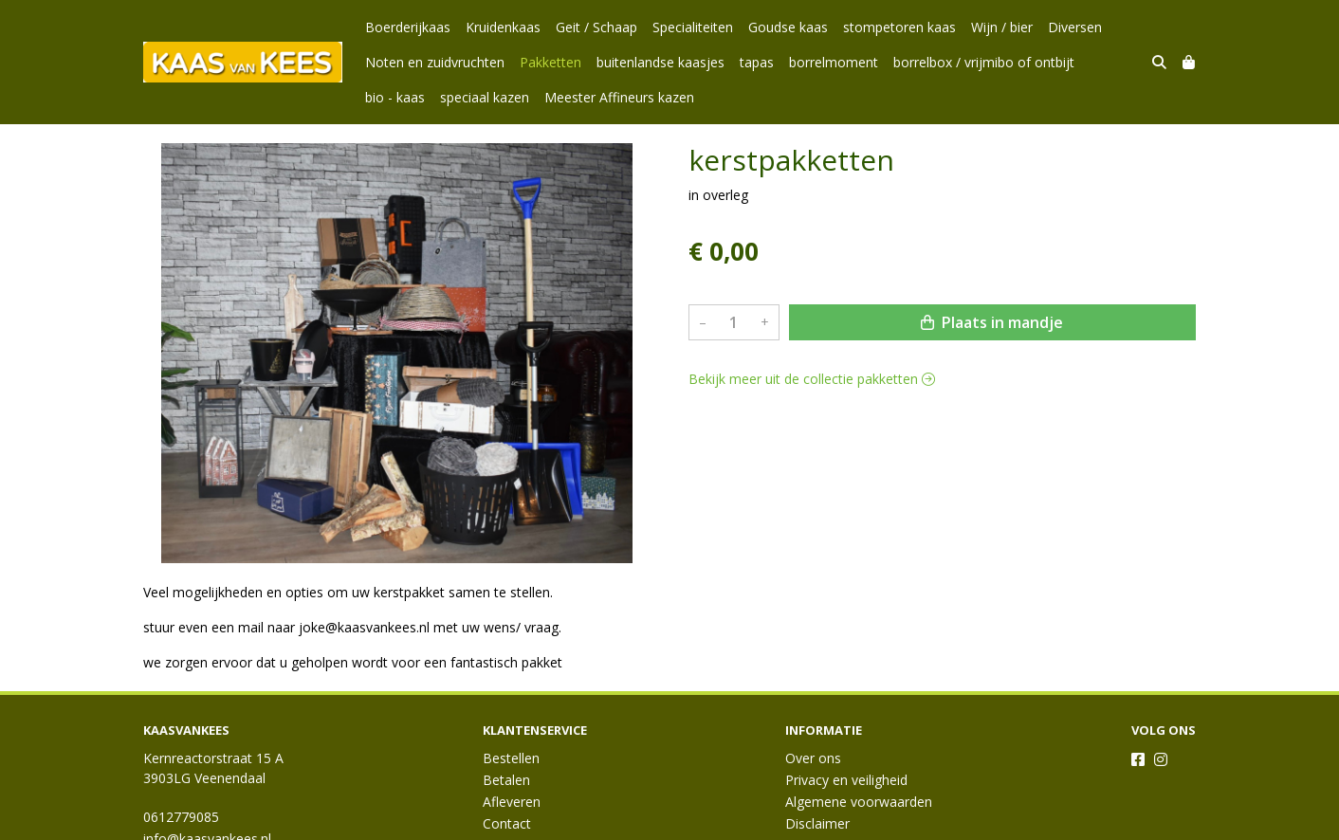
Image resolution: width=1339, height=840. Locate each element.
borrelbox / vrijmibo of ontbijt (983, 62)
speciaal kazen (484, 97)
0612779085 (181, 817)
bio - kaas (395, 97)
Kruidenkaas (503, 27)
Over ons (813, 758)
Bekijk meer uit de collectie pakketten (811, 379)
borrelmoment (833, 62)
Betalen (506, 780)
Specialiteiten (692, 27)
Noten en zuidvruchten (434, 62)
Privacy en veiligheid (846, 780)
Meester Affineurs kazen (619, 97)
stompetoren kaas (899, 27)
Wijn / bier (1002, 27)
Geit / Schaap (596, 27)
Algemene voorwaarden (858, 802)
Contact (507, 823)
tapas (757, 62)
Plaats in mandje (992, 322)
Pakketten (550, 62)
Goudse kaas (788, 27)
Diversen (1075, 27)
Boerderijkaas (407, 27)
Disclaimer (817, 823)
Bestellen (511, 758)
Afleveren (512, 802)
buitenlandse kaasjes (660, 62)
